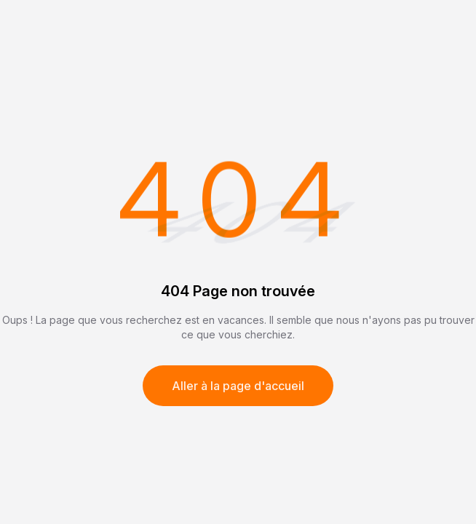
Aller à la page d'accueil (238, 385)
